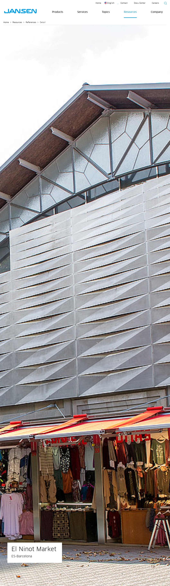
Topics (106, 12)
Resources (130, 12)
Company (157, 12)
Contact (124, 3)
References (31, 22)
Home (98, 3)
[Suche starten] (164, 4)
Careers (155, 3)
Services (82, 12)
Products (57, 12)
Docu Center (139, 3)
